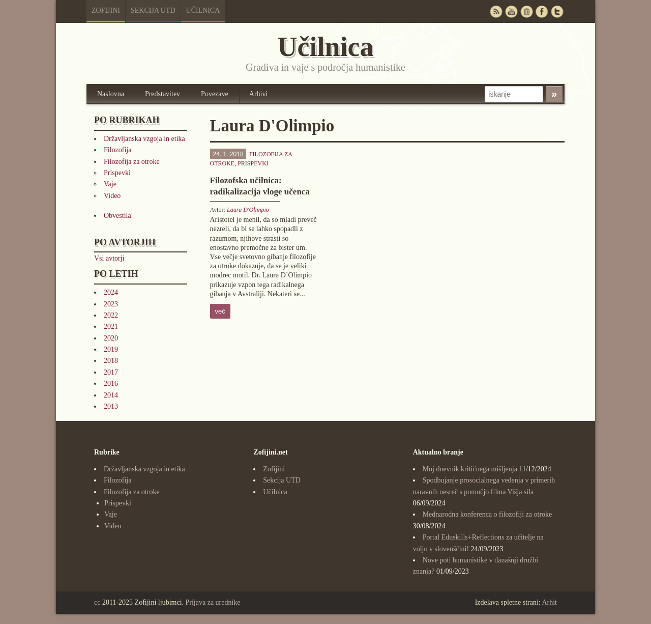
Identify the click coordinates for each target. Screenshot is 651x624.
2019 (111, 349)
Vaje (110, 184)
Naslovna (110, 94)
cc (97, 602)
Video (112, 196)
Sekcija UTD (153, 10)
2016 (111, 383)
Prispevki (117, 173)
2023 (111, 304)
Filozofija (117, 150)
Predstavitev (162, 94)
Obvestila (117, 215)
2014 (111, 395)
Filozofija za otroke (132, 161)
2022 (111, 315)
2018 (111, 360)
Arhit (549, 602)
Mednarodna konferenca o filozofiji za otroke (487, 514)
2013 (111, 406)
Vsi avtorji (109, 258)
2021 (111, 326)
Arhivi (258, 94)
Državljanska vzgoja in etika (144, 139)
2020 (111, 338)
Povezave (214, 94)
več (220, 311)
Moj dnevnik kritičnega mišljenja (470, 469)
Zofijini (106, 10)
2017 (111, 372)
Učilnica (203, 10)
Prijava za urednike (213, 602)
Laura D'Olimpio (248, 209)
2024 (111, 292)
